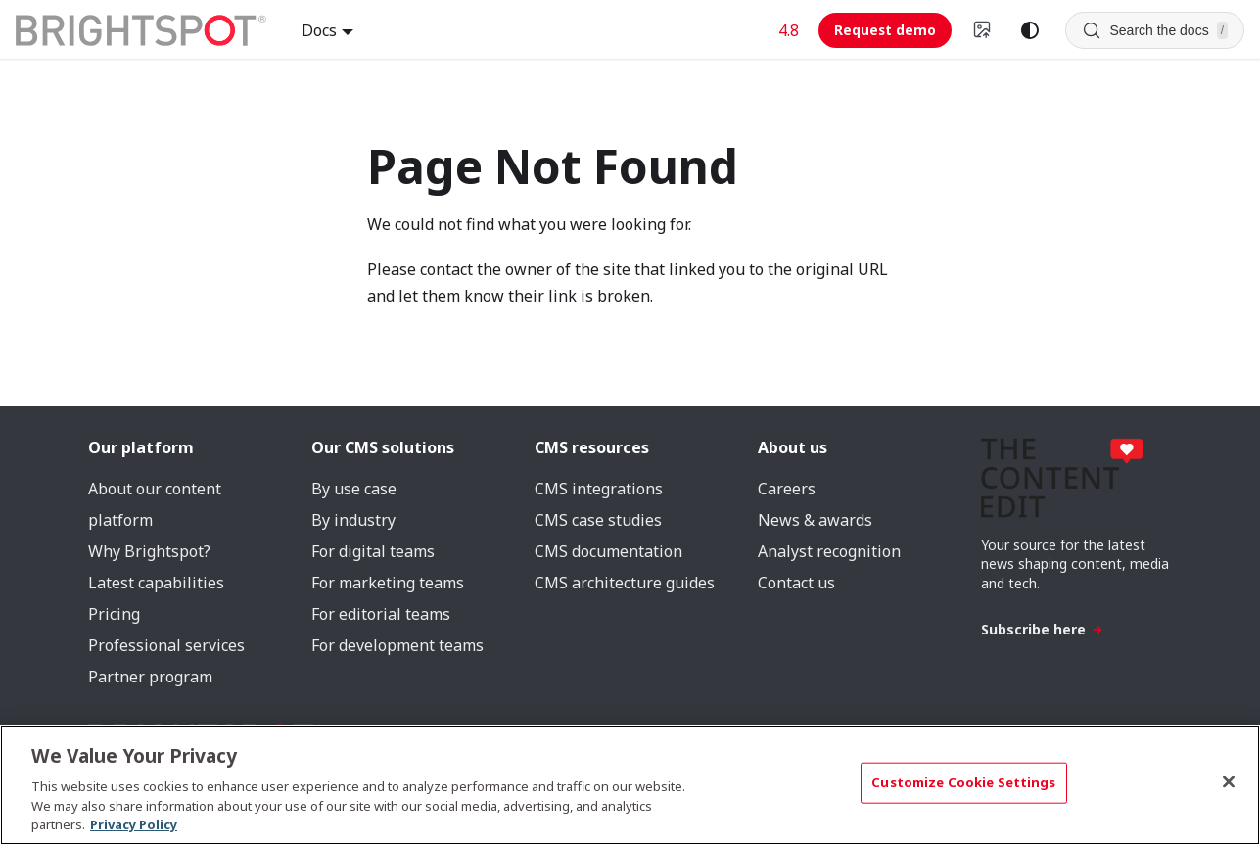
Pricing (114, 614)
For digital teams (373, 551)
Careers (787, 488)
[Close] (1228, 782)
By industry (353, 520)
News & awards (815, 520)
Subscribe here (1042, 629)
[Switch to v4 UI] (983, 30)
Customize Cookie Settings (963, 782)
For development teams (397, 645)
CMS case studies (598, 520)
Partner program (150, 676)
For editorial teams (380, 614)
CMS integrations (599, 488)
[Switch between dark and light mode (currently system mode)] (1030, 30)
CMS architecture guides (625, 582)
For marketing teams (387, 582)
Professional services (166, 645)
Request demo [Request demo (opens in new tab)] (885, 30)
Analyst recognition (829, 551)
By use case (354, 488)
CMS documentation (608, 551)
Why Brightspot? (149, 551)
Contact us (796, 582)
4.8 (788, 30)
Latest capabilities (156, 582)
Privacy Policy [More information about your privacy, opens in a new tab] (133, 824)
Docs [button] (319, 30)
